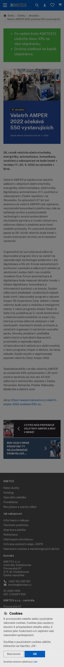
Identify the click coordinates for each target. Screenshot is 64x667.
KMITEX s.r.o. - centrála (18, 600)
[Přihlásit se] (44, 5)
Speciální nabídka (14, 497)
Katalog (8, 492)
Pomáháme (10, 502)
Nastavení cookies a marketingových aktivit (31, 549)
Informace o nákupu (16, 520)
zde (35, 661)
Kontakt (8, 555)
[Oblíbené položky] (52, 5)
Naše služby (11, 487)
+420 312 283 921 (16, 581)
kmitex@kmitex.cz (17, 584)
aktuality (34, 15)
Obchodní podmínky (16, 525)
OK (35, 654)
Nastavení (13, 654)
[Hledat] (37, 5)
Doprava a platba (14, 529)
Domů (8, 15)
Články (21, 15)
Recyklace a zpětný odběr (20, 507)
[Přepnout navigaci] (5, 5)
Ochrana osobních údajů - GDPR (23, 544)
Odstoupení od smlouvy (18, 539)
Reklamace (10, 534)
